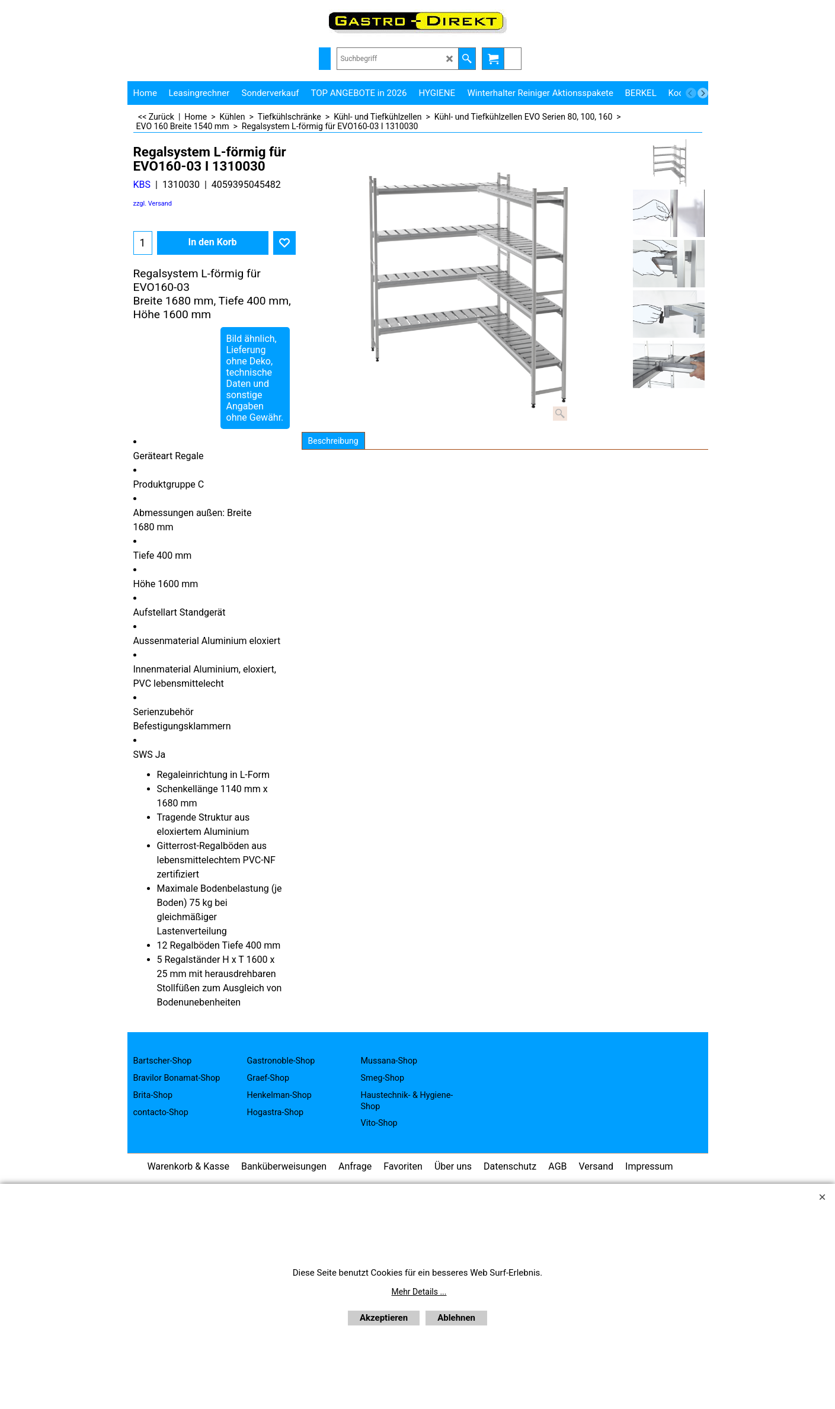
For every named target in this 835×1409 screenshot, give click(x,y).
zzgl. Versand (152, 203)
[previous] (691, 93)
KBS (142, 184)
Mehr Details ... (419, 1291)
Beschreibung (333, 441)
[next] (703, 93)
